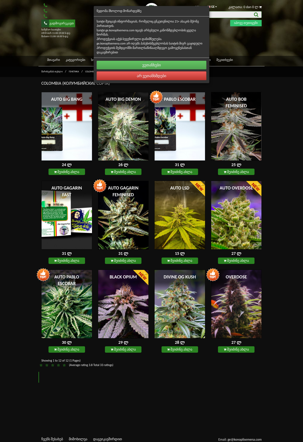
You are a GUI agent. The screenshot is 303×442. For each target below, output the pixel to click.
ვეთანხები (151, 65)
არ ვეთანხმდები (151, 75)
